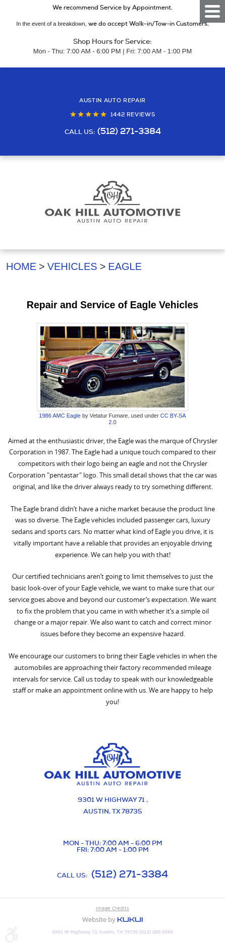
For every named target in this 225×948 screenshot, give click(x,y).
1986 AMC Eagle (60, 416)
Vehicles (72, 266)
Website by (112, 920)
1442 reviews (132, 114)
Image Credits (112, 908)
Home (21, 266)
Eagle (125, 266)
